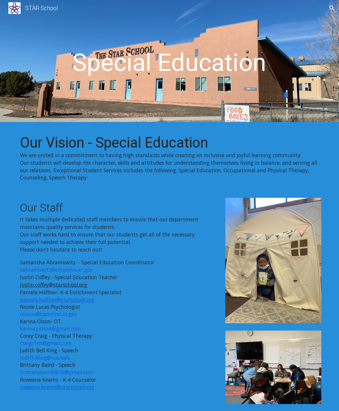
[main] (169, 62)
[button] (332, 8)
